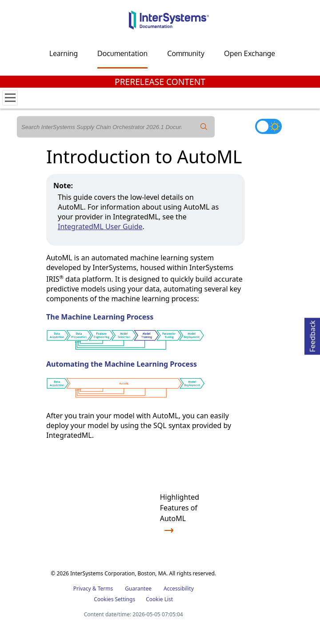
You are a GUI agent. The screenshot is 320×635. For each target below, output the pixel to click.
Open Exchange (249, 53)
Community (185, 53)
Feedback (312, 335)
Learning (63, 53)
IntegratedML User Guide (100, 226)
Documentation (122, 53)
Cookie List (159, 599)
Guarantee (138, 588)
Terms (105, 588)
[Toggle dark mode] (268, 126)
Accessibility (179, 588)
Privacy (82, 588)
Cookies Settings (114, 599)
